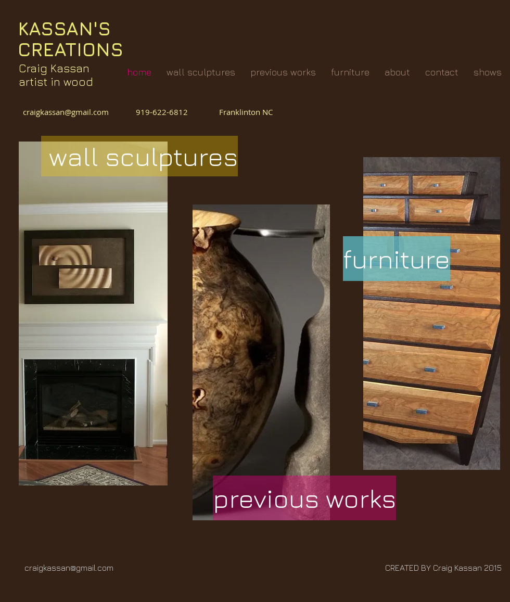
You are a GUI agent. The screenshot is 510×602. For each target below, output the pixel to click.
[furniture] (396, 258)
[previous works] (304, 498)
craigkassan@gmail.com (68, 112)
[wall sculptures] (139, 156)
